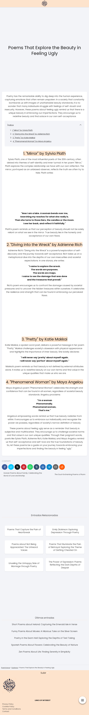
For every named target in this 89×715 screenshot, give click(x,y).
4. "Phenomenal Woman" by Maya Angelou (32, 141)
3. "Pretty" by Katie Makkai (24, 137)
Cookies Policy (8, 706)
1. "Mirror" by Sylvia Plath (22, 130)
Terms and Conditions (11, 709)
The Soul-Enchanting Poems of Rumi (70, 474)
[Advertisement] (44, 26)
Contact (5, 711)
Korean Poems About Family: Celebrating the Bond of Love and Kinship (23, 474)
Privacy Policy (7, 704)
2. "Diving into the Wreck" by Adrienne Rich (31, 134)
